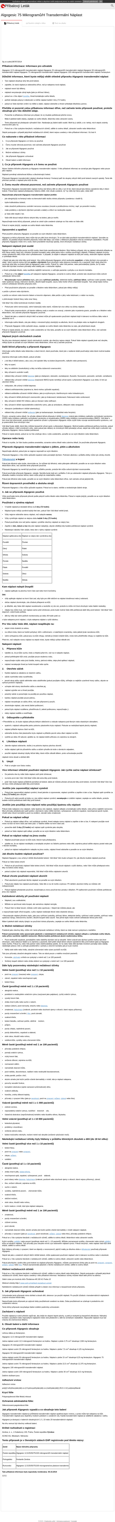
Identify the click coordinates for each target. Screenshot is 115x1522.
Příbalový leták (11, 23)
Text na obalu (59, 23)
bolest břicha (25, 1172)
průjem (57, 1098)
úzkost (63, 1098)
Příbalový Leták (15, 6)
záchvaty (16, 957)
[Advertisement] (57, 43)
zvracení (15, 974)
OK (101, 1)
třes (28, 1013)
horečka (26, 96)
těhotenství (86, 1249)
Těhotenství (8, 459)
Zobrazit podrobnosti (90, 1)
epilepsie (31, 412)
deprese (31, 376)
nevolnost (35, 1098)
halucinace (18, 1010)
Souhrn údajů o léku (35, 23)
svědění (17, 1241)
